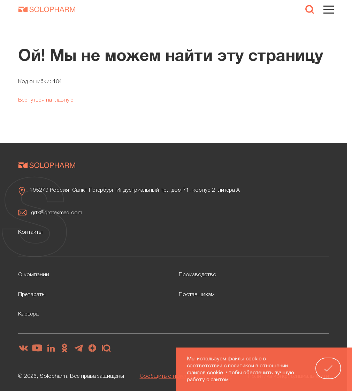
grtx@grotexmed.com (56, 212)
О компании (33, 274)
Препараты (32, 294)
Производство (197, 274)
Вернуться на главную (46, 100)
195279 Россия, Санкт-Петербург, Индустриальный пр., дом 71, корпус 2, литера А (135, 190)
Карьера (28, 314)
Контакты (30, 232)
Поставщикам (197, 294)
